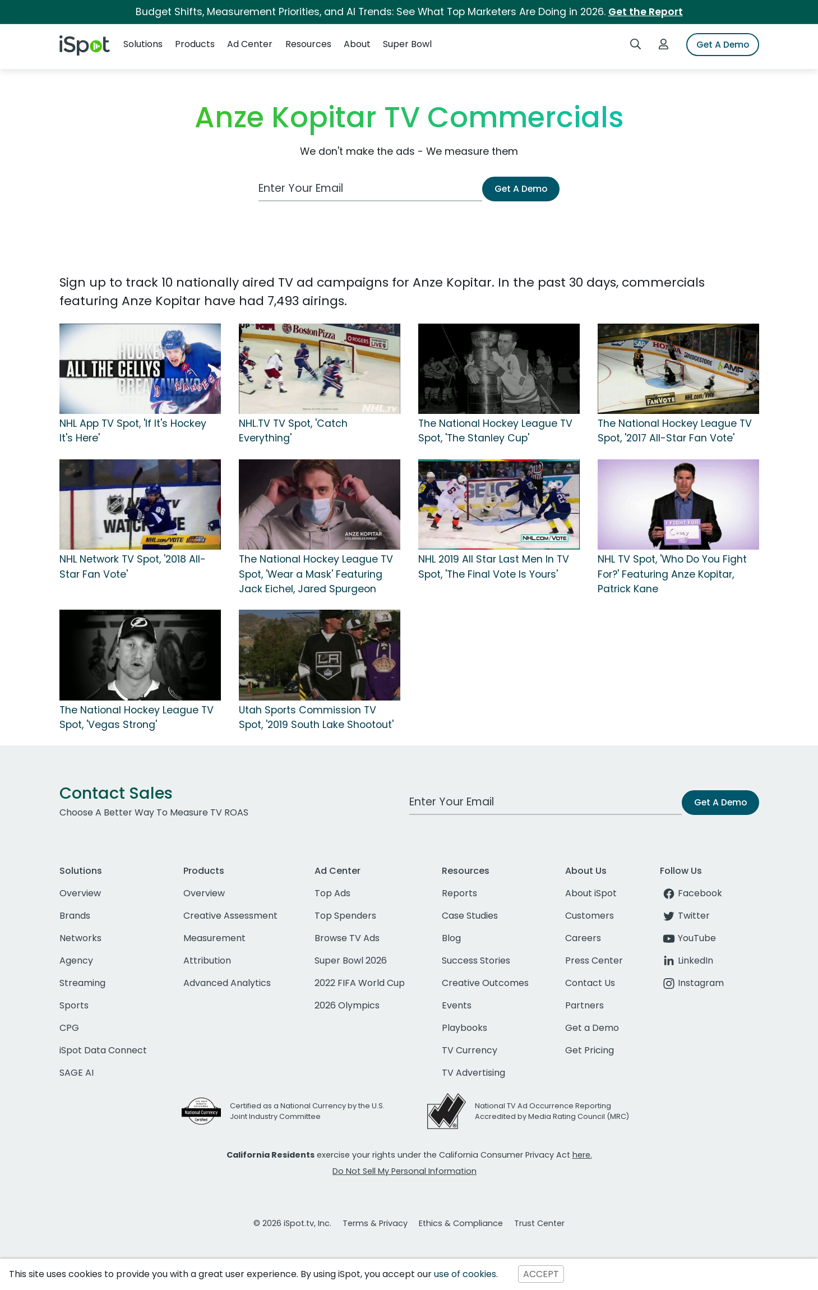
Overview (80, 893)
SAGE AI (76, 1072)
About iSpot (591, 893)
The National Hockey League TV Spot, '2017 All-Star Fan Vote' (675, 431)
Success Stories (476, 960)
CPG (69, 1027)
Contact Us (590, 982)
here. (582, 1154)
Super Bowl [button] (407, 44)
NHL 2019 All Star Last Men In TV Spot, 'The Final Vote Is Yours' (493, 566)
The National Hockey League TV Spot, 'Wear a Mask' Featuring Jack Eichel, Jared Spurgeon (316, 574)
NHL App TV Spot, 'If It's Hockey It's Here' (132, 431)
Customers (589, 915)
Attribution (207, 960)
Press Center (594, 960)
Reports (459, 893)
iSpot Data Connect (103, 1050)
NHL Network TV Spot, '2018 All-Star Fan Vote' (132, 566)
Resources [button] (308, 44)
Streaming (82, 982)
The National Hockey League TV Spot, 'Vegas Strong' (136, 717)
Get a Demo (592, 1027)
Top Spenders (345, 915)
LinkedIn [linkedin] (686, 960)
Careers (583, 938)
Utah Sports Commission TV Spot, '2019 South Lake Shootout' (316, 717)
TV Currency (469, 1050)
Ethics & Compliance (461, 1223)
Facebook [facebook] (691, 893)
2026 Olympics (347, 1005)
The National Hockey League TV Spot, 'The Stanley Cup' (495, 431)
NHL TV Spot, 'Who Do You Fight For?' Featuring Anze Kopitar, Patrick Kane (672, 574)
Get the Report (645, 12)
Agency (76, 960)
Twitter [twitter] (685, 915)
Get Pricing (589, 1050)
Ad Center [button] (249, 44)
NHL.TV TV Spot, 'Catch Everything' (293, 431)
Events (457, 1005)
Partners (584, 1005)
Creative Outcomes (485, 982)
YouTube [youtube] (688, 938)
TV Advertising (473, 1072)
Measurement (214, 938)
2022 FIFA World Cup (360, 982)
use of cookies (465, 1274)
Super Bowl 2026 (351, 960)
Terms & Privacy (375, 1223)
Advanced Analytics (227, 982)
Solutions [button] (143, 44)
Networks (80, 938)
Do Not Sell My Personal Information (404, 1171)
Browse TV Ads (347, 938)
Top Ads (332, 893)
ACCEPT (541, 1274)
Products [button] (195, 44)
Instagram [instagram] (692, 982)
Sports (74, 1005)
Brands (74, 915)
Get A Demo (722, 44)
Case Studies (470, 915)
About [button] (357, 44)
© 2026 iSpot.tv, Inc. (292, 1223)
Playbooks (464, 1027)
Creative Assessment (230, 915)
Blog (451, 938)
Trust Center (539, 1223)
